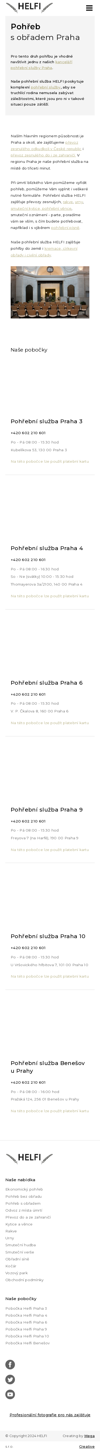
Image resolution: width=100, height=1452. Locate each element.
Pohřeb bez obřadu (23, 1196)
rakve (68, 202)
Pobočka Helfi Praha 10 (27, 1336)
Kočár (10, 1266)
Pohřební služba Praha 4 (47, 548)
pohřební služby (46, 87)
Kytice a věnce (19, 1224)
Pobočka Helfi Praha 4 (26, 1315)
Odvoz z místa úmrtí (23, 1210)
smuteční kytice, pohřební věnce (41, 208)
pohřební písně (65, 227)
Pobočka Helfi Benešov (27, 1343)
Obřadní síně (17, 1259)
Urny (9, 1238)
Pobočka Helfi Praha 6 (26, 1322)
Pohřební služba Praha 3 (47, 421)
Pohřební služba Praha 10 (48, 936)
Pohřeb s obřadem (23, 1203)
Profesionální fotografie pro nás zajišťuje (50, 1415)
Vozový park (16, 1273)
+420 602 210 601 (28, 433)
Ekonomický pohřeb (24, 1189)
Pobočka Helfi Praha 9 (26, 1329)
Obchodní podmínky (24, 1280)
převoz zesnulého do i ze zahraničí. (43, 155)
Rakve (11, 1231)
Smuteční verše (19, 1252)
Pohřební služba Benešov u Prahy (48, 1067)
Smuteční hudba (20, 1245)
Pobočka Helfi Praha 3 (26, 1308)
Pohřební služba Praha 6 (47, 682)
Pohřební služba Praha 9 (47, 809)
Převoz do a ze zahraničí (28, 1217)
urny (79, 202)
